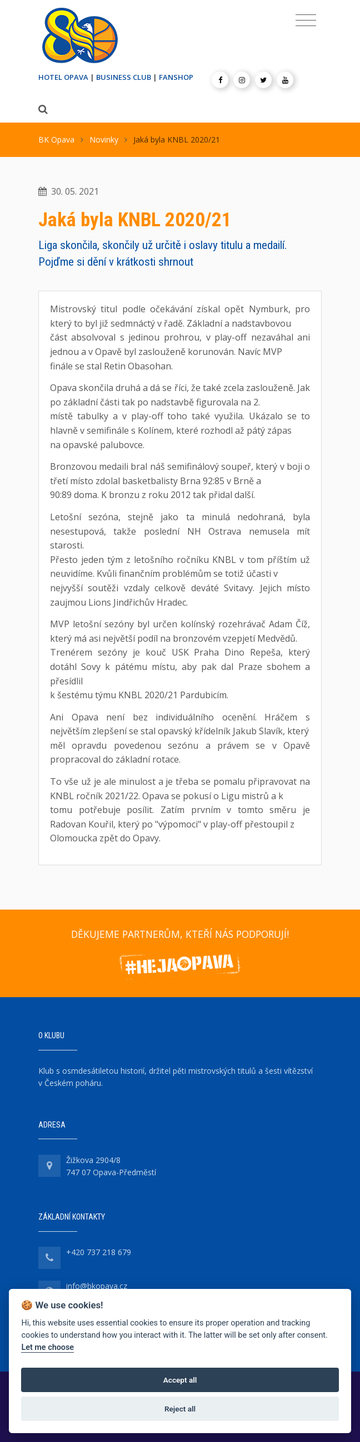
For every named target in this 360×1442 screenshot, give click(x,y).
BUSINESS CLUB (123, 77)
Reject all (180, 1408)
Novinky (103, 139)
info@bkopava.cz (96, 1286)
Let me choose (47, 1347)
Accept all (180, 1379)
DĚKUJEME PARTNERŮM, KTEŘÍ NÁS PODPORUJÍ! (180, 934)
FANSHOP (176, 77)
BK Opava (56, 139)
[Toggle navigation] (306, 20)
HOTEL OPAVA (63, 77)
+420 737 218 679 (98, 1252)
